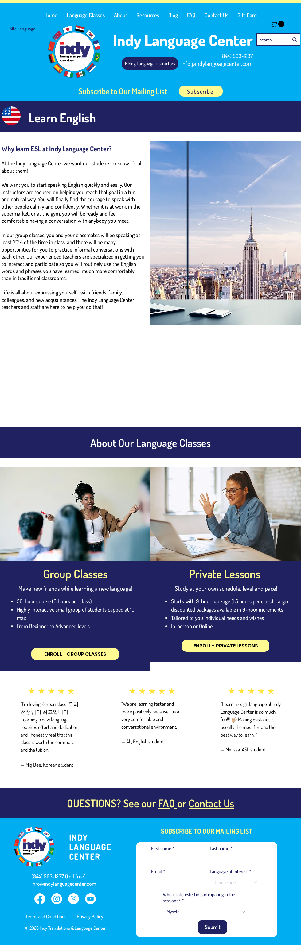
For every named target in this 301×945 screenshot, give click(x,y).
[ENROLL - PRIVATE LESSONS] (225, 646)
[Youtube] (90, 898)
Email (158, 871)
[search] (270, 39)
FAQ (167, 803)
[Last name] (234, 859)
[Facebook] (39, 898)
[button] (85, 15)
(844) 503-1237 (236, 55)
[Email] (175, 882)
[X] (73, 898)
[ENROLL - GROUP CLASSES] (75, 654)
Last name (221, 848)
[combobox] (236, 882)
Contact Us (211, 803)
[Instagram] (56, 898)
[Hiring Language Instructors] (150, 63)
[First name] (175, 859)
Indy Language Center (183, 40)
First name (162, 848)
